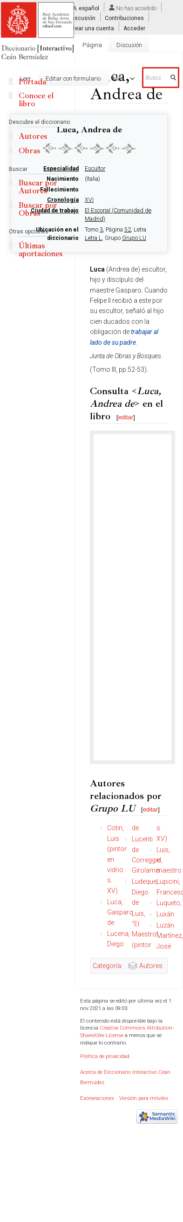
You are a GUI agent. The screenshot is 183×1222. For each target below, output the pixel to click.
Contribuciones (124, 18)
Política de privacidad (104, 1056)
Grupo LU (134, 238)
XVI (89, 200)
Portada (32, 82)
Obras (29, 151)
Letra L (93, 238)
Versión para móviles (143, 1098)
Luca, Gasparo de (120, 912)
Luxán (165, 914)
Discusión (82, 18)
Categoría (107, 965)
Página (92, 44)
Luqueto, (169, 903)
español (89, 8)
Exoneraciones (97, 1098)
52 (127, 229)
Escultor (95, 168)
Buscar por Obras (38, 209)
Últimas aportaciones (40, 250)
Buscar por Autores (38, 187)
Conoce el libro (36, 100)
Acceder (134, 28)
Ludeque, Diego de (145, 892)
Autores (151, 965)
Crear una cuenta (91, 28)
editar (126, 417)
